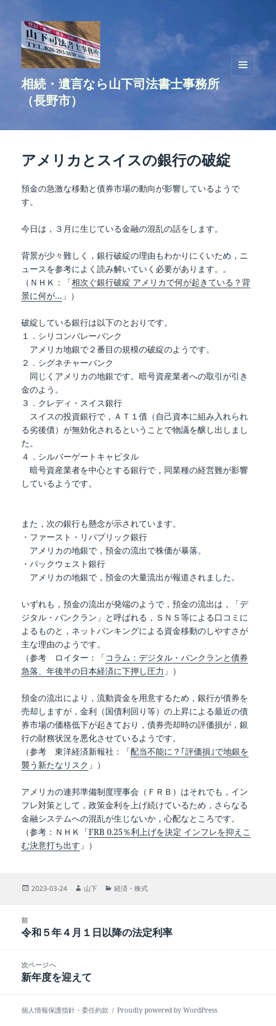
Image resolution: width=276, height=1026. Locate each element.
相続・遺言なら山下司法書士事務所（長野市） (120, 91)
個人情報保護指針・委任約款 (65, 1010)
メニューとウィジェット (243, 76)
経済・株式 (131, 888)
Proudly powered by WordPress (167, 1010)
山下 (90, 888)
